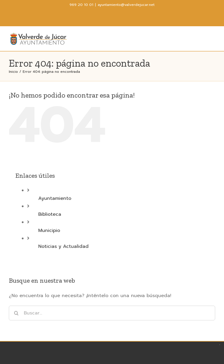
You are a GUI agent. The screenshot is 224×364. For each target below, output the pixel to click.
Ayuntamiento (54, 198)
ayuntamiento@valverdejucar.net (126, 4)
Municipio (49, 230)
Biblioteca (49, 214)
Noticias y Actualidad (63, 246)
